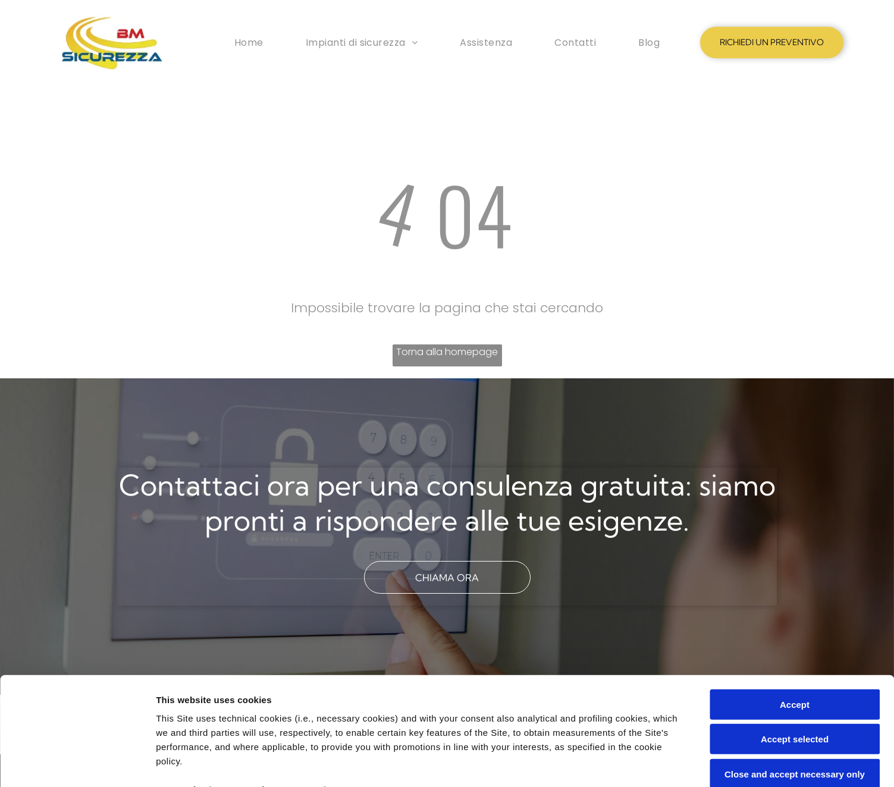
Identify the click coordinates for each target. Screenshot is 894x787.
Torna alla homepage (447, 352)
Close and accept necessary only (794, 673)
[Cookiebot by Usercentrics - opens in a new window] (77, 764)
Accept (795, 603)
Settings (605, 763)
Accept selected (795, 638)
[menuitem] (248, 42)
